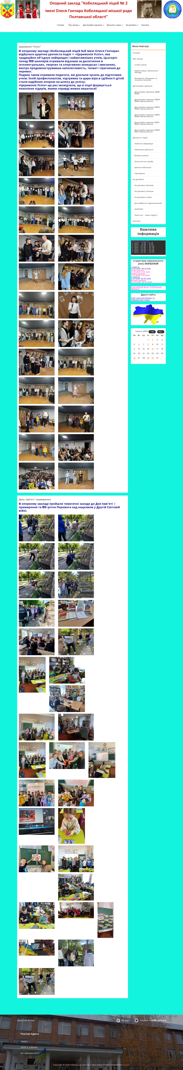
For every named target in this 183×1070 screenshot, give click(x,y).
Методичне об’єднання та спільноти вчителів (146, 79)
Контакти (137, 221)
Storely (126, 1065)
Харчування (140, 173)
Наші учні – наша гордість (146, 215)
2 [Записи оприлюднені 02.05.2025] (152, 340)
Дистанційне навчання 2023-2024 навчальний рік (148, 108)
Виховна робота (142, 155)
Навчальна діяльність (144, 149)
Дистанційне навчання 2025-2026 (148, 93)
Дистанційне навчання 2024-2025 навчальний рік (148, 100)
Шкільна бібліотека (143, 167)
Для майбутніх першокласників (148, 203)
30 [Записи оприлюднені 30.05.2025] (153, 358)
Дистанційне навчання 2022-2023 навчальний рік (148, 116)
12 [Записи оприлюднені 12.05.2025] (134, 349)
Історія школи (141, 65)
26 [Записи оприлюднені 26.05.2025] (134, 358)
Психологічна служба (144, 161)
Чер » (160, 332)
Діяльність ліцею (140, 138)
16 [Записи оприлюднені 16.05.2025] (153, 349)
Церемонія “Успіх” (30, 46)
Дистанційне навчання (142, 86)
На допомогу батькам (144, 185)
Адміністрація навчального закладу (146, 72)
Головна (136, 53)
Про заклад (138, 59)
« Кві (152, 332)
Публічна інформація (144, 143)
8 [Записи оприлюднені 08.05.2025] (148, 344)
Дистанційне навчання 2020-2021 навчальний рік (148, 131)
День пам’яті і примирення (35, 499)
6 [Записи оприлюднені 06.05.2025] (139, 344)
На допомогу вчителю (144, 191)
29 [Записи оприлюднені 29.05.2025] (148, 358)
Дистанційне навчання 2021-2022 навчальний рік (147, 123)
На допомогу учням (143, 197)
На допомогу (138, 179)
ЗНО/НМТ (139, 209)
